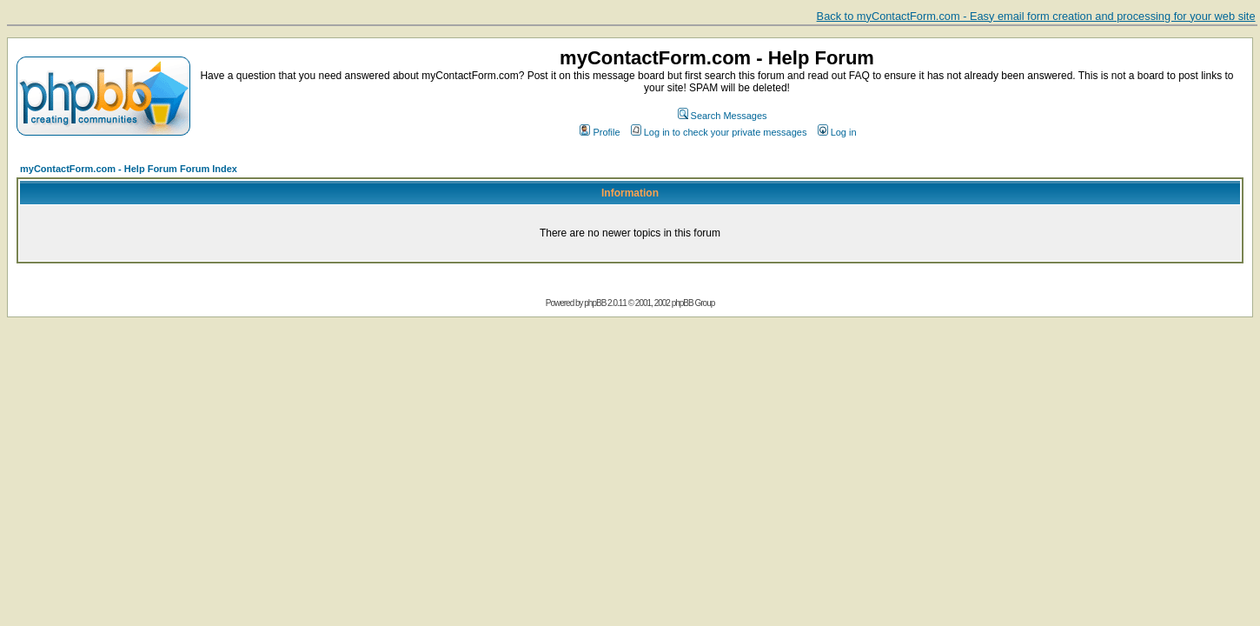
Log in (837, 132)
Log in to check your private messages (719, 132)
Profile (600, 132)
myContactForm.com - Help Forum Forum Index (128, 168)
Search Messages (722, 115)
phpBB (595, 303)
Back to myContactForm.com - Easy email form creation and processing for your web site (1036, 16)
